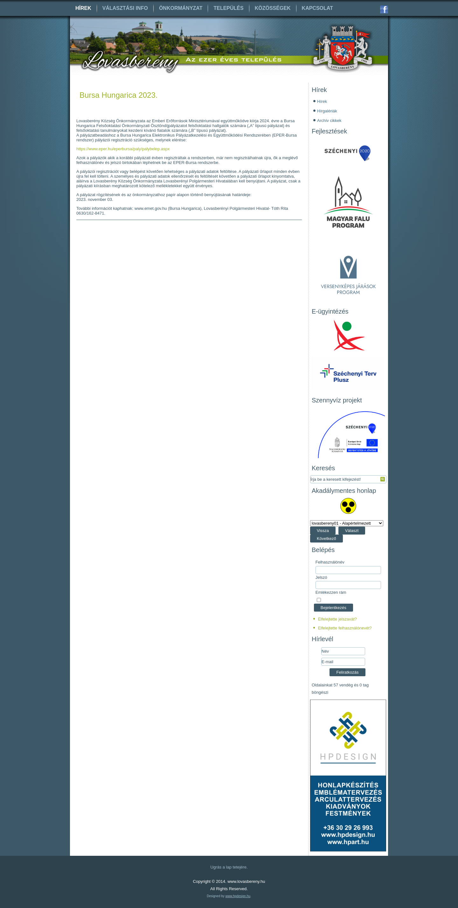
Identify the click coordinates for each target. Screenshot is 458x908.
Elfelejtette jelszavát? (337, 619)
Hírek (83, 8)
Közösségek (273, 8)
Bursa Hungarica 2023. (118, 95)
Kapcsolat (317, 8)
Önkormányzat (181, 8)
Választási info (125, 8)
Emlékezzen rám (331, 592)
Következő (326, 538)
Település (228, 8)
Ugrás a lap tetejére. (228, 867)
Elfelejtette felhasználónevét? (345, 628)
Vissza (323, 530)
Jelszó (321, 577)
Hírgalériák (327, 111)
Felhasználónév (330, 562)
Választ (352, 530)
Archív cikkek (329, 120)
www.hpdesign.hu (238, 896)
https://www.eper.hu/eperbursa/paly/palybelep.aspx (123, 148)
